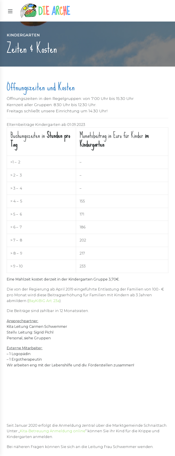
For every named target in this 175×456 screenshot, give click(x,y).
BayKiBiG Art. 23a (44, 301)
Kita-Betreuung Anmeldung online (52, 431)
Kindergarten (23, 35)
